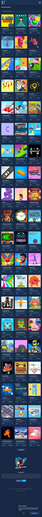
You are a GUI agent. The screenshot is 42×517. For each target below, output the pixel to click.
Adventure (24, 98)
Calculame (5, 137)
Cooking (10, 119)
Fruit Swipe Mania (33, 28)
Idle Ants (31, 310)
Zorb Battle (5, 50)
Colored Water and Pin (20, 332)
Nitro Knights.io (33, 50)
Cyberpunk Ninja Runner (21, 245)
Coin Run (18, 354)
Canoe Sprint (5, 72)
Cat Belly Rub (32, 441)
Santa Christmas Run (20, 441)
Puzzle (38, 32)
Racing (11, 76)
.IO (11, 54)
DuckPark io (18, 419)
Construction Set (19, 180)
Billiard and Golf (33, 72)
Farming (37, 119)
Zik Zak (4, 202)
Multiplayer (24, 380)
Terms (10, 511)
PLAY (3, 32)
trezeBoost (18, 289)
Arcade (24, 32)
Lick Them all (19, 267)
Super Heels (32, 267)
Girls (11, 163)
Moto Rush (32, 354)
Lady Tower (18, 202)
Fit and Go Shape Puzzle (21, 158)
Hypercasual (37, 141)
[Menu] (40, 2)
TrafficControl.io (6, 419)
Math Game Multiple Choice (21, 28)
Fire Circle (32, 93)
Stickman (24, 119)
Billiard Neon (32, 158)
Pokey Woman (5, 158)
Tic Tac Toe (18, 397)
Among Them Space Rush (8, 441)
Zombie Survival (6, 310)
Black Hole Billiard (6, 245)
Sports (25, 76)
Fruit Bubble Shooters (7, 267)
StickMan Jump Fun (20, 115)
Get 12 (4, 332)
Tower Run (32, 137)
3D (25, 184)
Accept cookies (34, 513)
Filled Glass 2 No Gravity (8, 224)
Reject (24, 513)
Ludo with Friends (33, 376)
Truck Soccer (18, 137)
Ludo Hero (5, 397)
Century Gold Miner (20, 93)
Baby (38, 445)
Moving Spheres (33, 245)
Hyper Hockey (5, 376)
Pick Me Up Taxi (6, 180)
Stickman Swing (33, 180)
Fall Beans (18, 50)
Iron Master (32, 397)
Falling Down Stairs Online (21, 310)
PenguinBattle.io (33, 419)
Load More (21, 449)
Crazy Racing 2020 (6, 354)
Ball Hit (31, 289)
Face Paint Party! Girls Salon (35, 332)
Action (11, 32)
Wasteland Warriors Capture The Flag (23, 376)
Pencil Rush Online (6, 289)
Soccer (25, 141)
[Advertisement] (21, 463)
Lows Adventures (33, 224)
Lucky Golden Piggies (34, 202)
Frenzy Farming (33, 115)
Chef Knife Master (6, 115)
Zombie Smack (6, 28)
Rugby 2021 (5, 93)
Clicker (38, 98)
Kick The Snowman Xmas (21, 224)
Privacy (13, 511)
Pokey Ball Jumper (20, 72)
